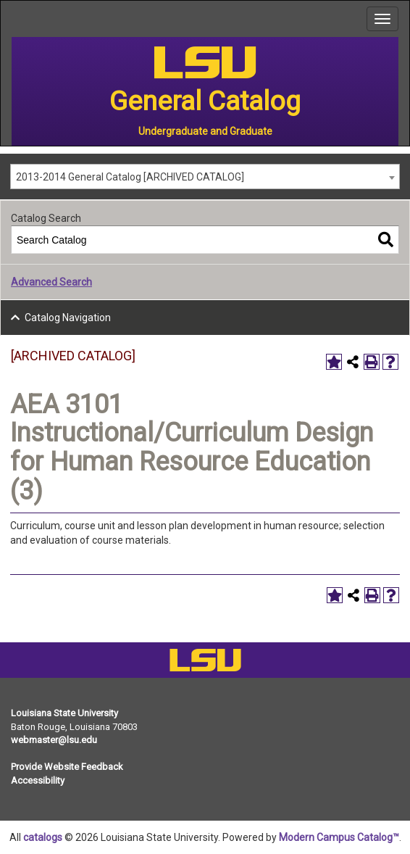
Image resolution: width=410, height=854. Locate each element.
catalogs (42, 837)
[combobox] (205, 176)
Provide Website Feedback (67, 766)
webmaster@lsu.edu (54, 739)
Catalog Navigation (68, 317)
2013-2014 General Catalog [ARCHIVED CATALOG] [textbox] (130, 177)
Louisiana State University (64, 713)
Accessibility (37, 780)
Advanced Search (51, 282)
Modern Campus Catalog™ (339, 837)
